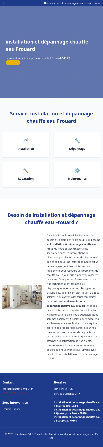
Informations (18, 392)
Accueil (6, 392)
